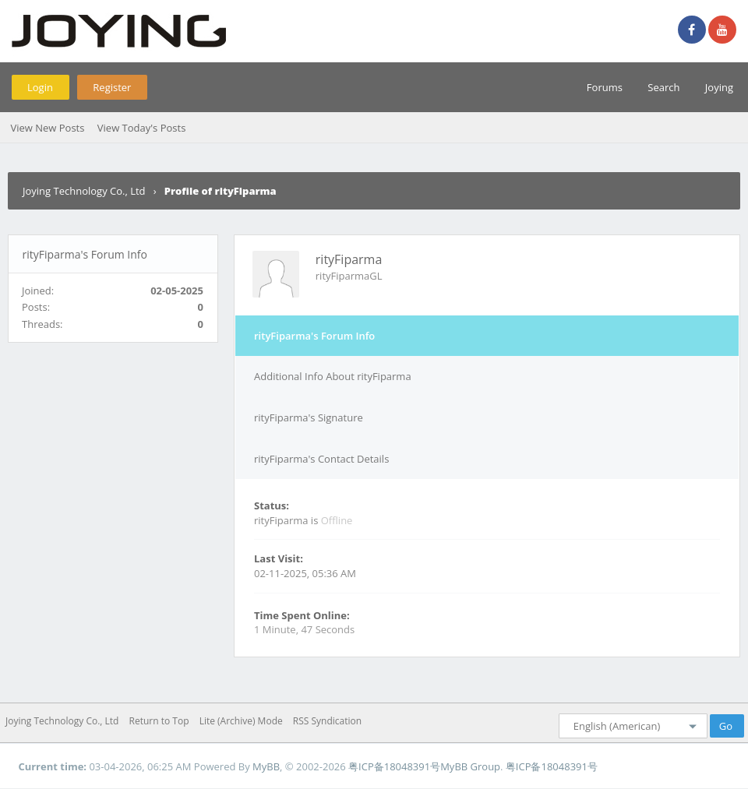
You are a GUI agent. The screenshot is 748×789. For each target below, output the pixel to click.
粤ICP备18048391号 (394, 766)
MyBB (266, 766)
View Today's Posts (141, 128)
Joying (719, 87)
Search (663, 87)
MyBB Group (470, 766)
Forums (605, 87)
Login (40, 87)
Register (112, 87)
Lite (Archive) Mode (241, 720)
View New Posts (47, 128)
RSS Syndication (327, 720)
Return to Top (159, 720)
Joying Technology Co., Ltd (84, 191)
